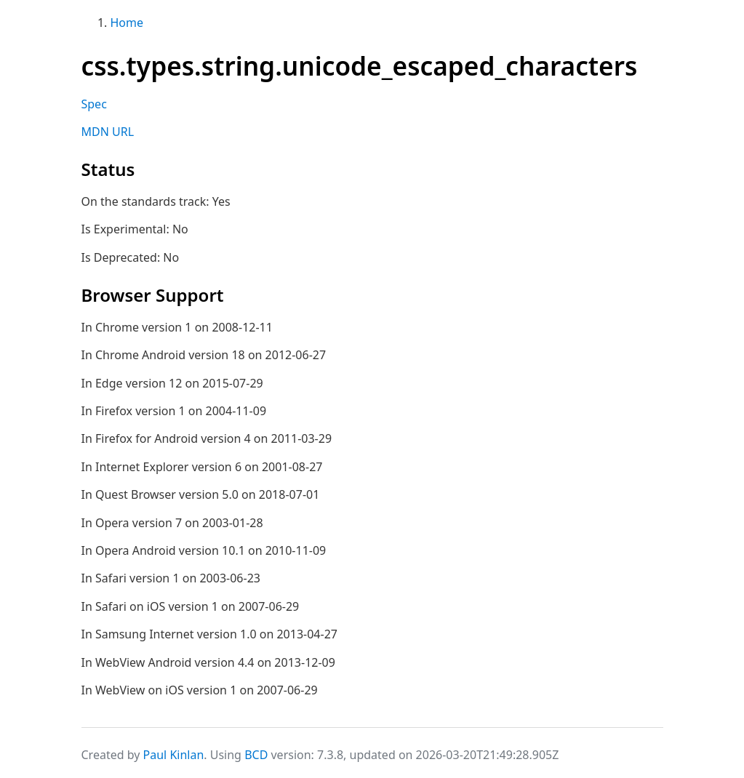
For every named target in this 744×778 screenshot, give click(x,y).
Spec (94, 104)
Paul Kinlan (173, 755)
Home (127, 23)
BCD (256, 755)
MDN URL (108, 132)
